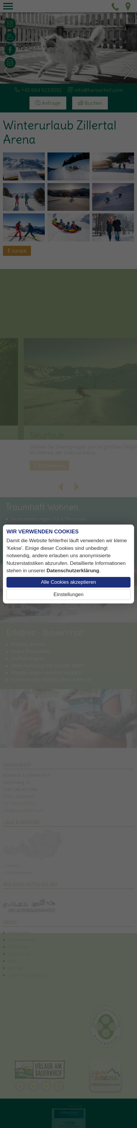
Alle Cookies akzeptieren (68, 582)
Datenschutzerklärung (73, 570)
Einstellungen (68, 594)
